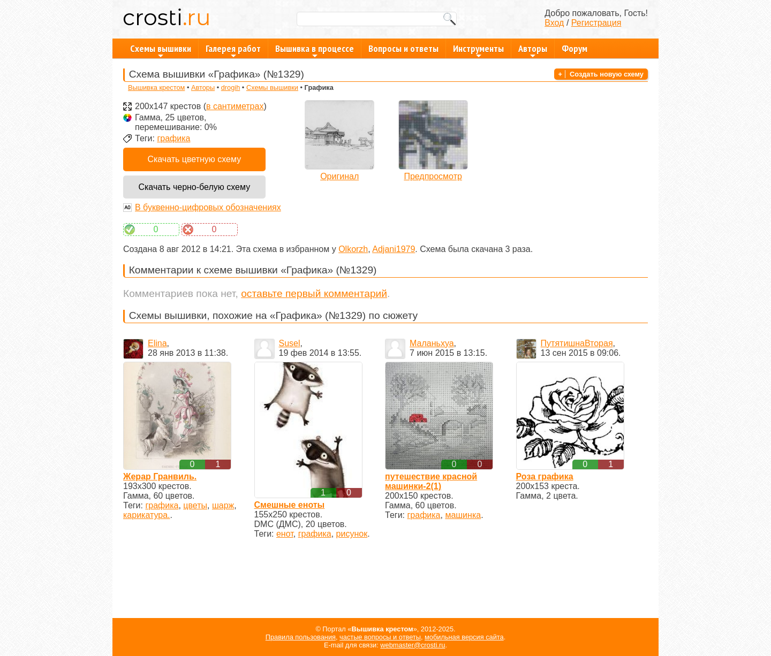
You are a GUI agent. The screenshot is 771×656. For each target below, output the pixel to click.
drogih (230, 87)
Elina (157, 343)
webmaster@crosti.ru (412, 645)
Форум (574, 48)
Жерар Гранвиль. (159, 476)
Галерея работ (233, 50)
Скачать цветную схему (194, 159)
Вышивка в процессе (314, 50)
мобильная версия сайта (464, 637)
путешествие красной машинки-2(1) (431, 481)
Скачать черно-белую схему (194, 187)
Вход (554, 22)
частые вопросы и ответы (380, 637)
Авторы (532, 50)
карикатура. (146, 515)
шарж (223, 505)
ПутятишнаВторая (577, 343)
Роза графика (544, 476)
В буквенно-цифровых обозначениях (208, 207)
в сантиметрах (234, 106)
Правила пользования (301, 637)
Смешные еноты (289, 504)
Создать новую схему (607, 74)
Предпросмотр (433, 176)
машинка (463, 515)
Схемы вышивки (160, 50)
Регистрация (596, 22)
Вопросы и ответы (403, 48)
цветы (195, 505)
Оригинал (339, 176)
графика (173, 138)
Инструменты (478, 50)
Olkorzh (353, 249)
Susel (289, 343)
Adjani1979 (393, 249)
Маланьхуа (432, 343)
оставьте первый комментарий (314, 293)
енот (284, 533)
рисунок (352, 533)
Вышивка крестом (156, 87)
